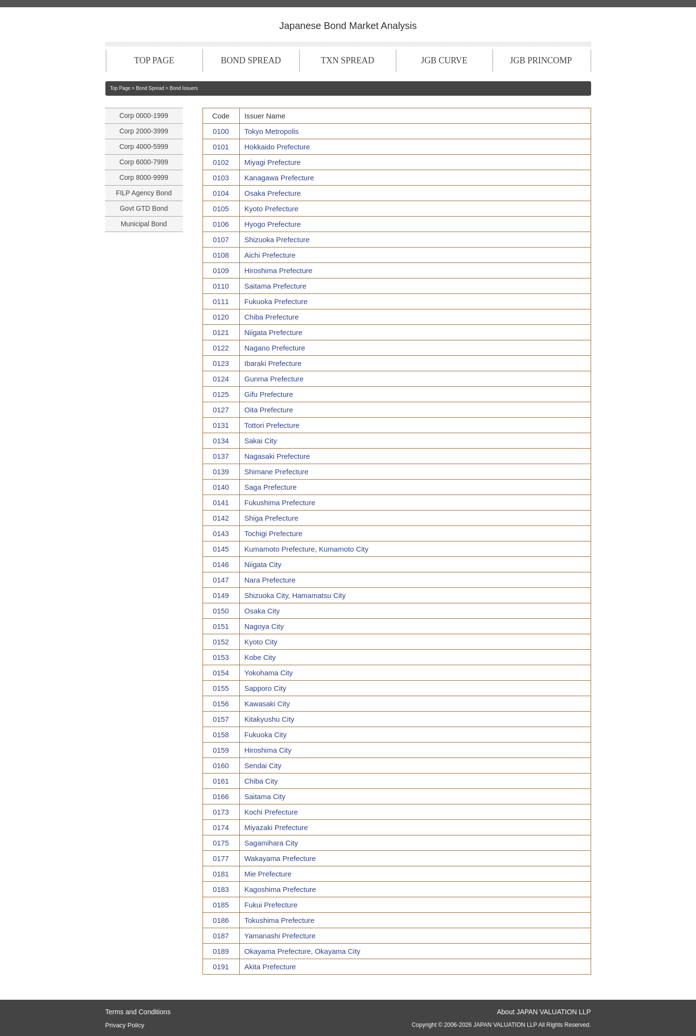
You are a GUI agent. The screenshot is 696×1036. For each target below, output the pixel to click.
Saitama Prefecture (275, 286)
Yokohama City (269, 673)
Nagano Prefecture (275, 348)
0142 (221, 518)
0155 (221, 688)
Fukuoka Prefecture (276, 301)
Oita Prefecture (269, 410)
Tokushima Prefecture (280, 920)
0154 (221, 673)
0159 (221, 750)
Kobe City (260, 657)
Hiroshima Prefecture (279, 270)
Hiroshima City (268, 750)
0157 (221, 719)
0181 (221, 874)
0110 (221, 286)
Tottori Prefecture (272, 425)
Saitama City (265, 796)
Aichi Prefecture (270, 255)
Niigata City (263, 564)
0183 (221, 889)
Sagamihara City (271, 843)
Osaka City (262, 611)
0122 (221, 348)
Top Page (120, 88)
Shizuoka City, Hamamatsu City (295, 595)
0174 (221, 827)
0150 (221, 611)
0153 (221, 657)
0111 (221, 301)
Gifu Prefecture (269, 394)
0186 (221, 920)
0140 (221, 487)
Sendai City (263, 765)
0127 (221, 410)
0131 (221, 425)
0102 (221, 162)
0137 (221, 456)
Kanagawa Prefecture (279, 178)
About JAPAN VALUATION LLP (544, 1012)
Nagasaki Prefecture (277, 456)
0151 (221, 626)
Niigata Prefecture (274, 332)
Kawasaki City (267, 704)
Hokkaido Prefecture (277, 147)
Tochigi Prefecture (274, 533)
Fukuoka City (266, 734)
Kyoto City (261, 642)
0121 (221, 332)
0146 (221, 564)
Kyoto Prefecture (272, 208)
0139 (221, 471)
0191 (221, 967)
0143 (221, 533)
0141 (221, 502)
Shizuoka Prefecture (277, 239)
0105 (221, 208)
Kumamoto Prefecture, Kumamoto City (307, 549)
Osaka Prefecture (273, 193)
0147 (221, 580)
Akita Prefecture (270, 967)
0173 (221, 812)
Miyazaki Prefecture (276, 827)
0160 (221, 765)
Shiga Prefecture (272, 518)
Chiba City (261, 781)
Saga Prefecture (271, 487)
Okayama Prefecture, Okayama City (303, 951)
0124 (221, 379)
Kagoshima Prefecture (280, 889)
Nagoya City (264, 626)
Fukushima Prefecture (280, 502)
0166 (221, 796)
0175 (221, 843)
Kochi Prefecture (271, 812)
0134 (221, 441)
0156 (221, 704)
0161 (221, 781)
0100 (221, 131)
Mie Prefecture (268, 874)
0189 (221, 951)
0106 (221, 224)
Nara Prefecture (270, 580)
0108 (221, 255)
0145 (221, 549)
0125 (221, 394)
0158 (221, 734)
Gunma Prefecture (274, 379)
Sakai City (261, 441)
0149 (221, 595)
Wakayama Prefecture (280, 858)
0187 (221, 936)
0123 (221, 363)
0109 (221, 270)
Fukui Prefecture (271, 905)
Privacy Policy (125, 1025)
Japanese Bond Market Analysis (348, 25)
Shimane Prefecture (277, 471)
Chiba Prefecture (272, 317)
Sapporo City (266, 688)
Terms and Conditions (138, 1012)
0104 (221, 193)
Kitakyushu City (269, 719)
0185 (221, 905)
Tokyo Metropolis (272, 131)
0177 (221, 858)
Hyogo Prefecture (273, 224)
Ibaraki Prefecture (273, 363)
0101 (221, 147)
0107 (221, 239)
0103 (221, 178)
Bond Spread (150, 88)
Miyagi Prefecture (273, 162)
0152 (221, 642)
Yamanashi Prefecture (280, 936)
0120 (221, 317)
